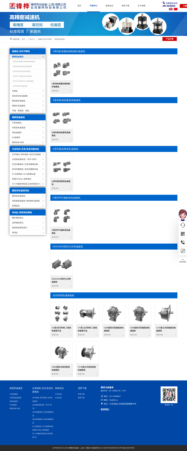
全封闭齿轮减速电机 (63, 295)
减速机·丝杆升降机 (45, 39)
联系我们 (105, 409)
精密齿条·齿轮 (18, 142)
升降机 (15, 91)
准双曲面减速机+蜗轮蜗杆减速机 (26, 201)
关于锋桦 (141, 6)
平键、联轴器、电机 (20, 111)
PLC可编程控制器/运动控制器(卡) (26, 184)
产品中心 (93, 6)
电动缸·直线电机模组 (22, 212)
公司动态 (58, 394)
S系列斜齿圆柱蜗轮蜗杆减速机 (69, 51)
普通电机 (16, 206)
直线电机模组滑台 (19, 228)
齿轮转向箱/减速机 (20, 96)
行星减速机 (17, 123)
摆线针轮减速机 (18, 106)
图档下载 (81, 398)
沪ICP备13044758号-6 (127, 448)
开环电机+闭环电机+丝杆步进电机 (26, 154)
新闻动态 (109, 6)
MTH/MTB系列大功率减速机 (68, 246)
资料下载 (125, 6)
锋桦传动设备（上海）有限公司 (80, 448)
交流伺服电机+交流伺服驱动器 (25, 164)
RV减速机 (16, 137)
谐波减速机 (17, 132)
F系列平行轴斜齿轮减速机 (66, 197)
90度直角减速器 (18, 128)
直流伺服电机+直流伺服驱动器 (25, 169)
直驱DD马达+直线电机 (21, 179)
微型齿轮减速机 (18, 196)
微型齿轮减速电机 (20, 190)
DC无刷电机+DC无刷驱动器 (24, 174)
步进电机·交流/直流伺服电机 (25, 149)
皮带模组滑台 (17, 223)
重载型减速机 (60, 39)
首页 (79, 6)
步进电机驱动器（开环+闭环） (25, 159)
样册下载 (81, 394)
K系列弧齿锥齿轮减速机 (65, 149)
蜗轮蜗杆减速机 (18, 101)
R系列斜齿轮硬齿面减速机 (67, 100)
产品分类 (169, 39)
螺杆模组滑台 (17, 218)
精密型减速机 (18, 117)
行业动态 (58, 398)
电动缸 (15, 232)
